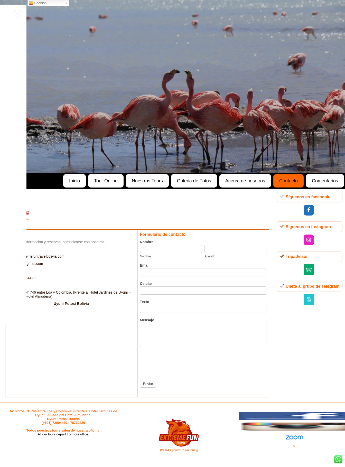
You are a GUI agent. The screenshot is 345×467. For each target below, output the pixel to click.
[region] (172, 86)
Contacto (288, 180)
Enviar (148, 384)
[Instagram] (309, 240)
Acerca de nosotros (245, 180)
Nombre (147, 242)
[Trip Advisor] (309, 269)
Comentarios (325, 180)
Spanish (37, 3)
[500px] (309, 299)
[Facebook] (309, 210)
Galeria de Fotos (194, 180)
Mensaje (147, 320)
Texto (144, 302)
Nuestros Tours (147, 180)
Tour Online (106, 180)
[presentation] (179, 362)
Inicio (74, 180)
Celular (146, 284)
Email (145, 265)
